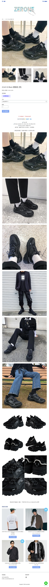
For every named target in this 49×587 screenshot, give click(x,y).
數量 (3, 104)
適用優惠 (4, 93)
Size (3, 99)
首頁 (2, 19)
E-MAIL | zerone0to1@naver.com (8, 578)
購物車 (44, 1)
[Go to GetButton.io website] (46, 585)
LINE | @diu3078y (5, 577)
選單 (3, 1)
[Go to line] (46, 583)
